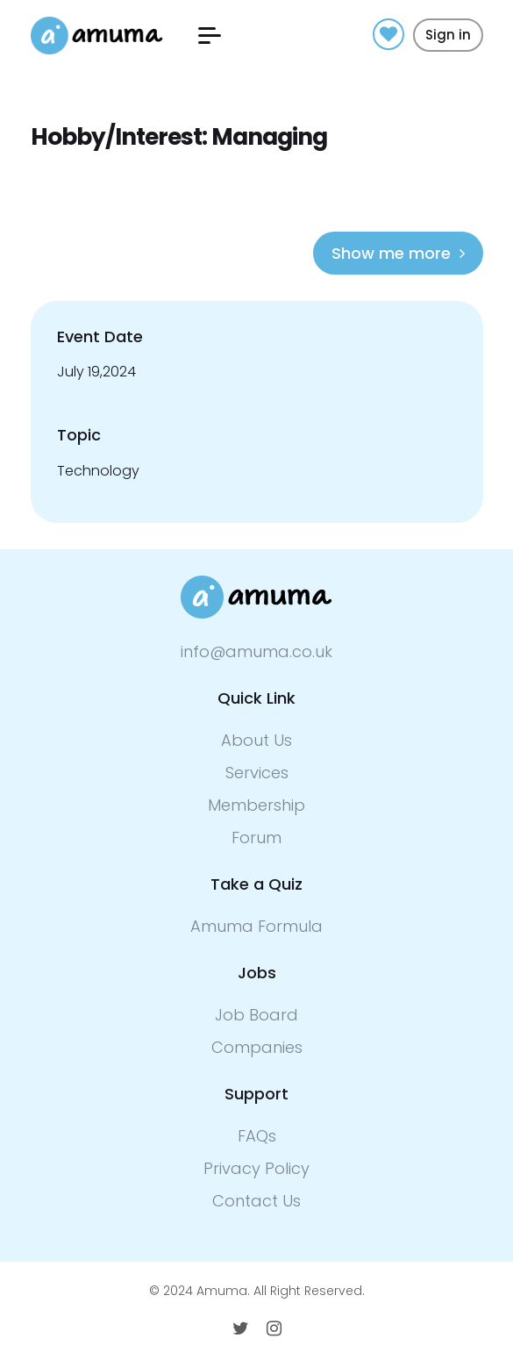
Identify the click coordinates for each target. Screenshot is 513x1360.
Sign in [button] (448, 34)
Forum (256, 837)
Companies (257, 1047)
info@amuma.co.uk (256, 651)
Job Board (256, 1015)
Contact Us (256, 1201)
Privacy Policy (256, 1168)
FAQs (257, 1136)
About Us (256, 740)
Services (257, 773)
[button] (209, 35)
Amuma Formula (256, 926)
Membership (256, 805)
